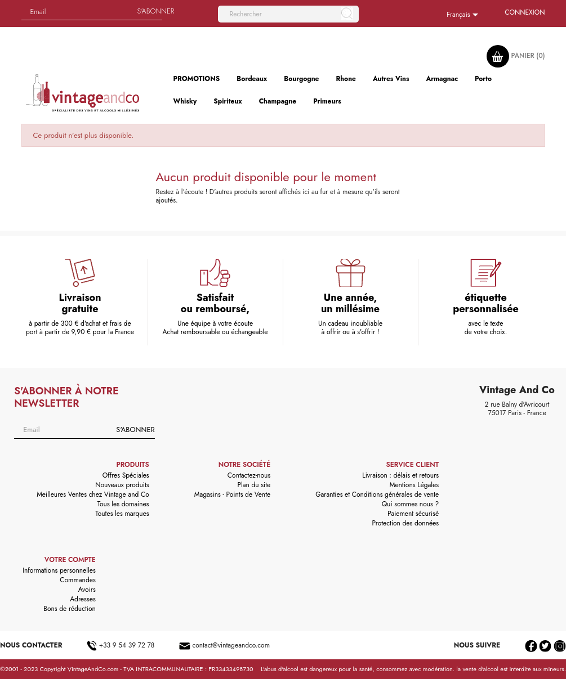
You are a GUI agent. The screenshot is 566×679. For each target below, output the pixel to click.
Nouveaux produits (122, 485)
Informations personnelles (59, 570)
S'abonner (135, 429)
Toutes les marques (122, 514)
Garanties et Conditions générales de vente (377, 494)
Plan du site (253, 485)
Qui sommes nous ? (410, 504)
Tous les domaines (123, 504)
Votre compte (70, 560)
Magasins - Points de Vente (232, 494)
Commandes (77, 580)
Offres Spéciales (125, 475)
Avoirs (87, 589)
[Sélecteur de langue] (464, 15)
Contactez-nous (249, 475)
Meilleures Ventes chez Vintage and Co (93, 494)
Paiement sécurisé (413, 514)
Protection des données (405, 523)
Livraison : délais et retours (400, 475)
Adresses (83, 599)
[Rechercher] (288, 14)
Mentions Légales (414, 485)
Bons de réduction (69, 609)
